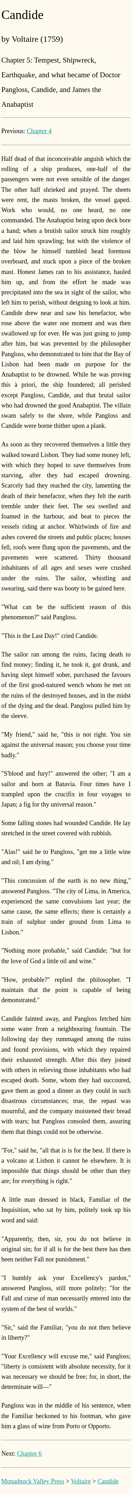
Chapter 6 (29, 1453)
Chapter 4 (39, 131)
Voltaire (81, 1481)
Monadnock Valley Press (32, 1481)
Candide (108, 1481)
